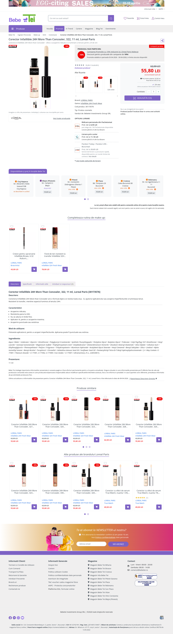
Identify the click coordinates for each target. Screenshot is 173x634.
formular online (67, 589)
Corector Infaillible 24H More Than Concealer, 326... (149, 425)
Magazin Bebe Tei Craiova (100, 572)
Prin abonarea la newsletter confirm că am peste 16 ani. (105, 534)
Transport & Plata (16, 572)
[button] (84, 199)
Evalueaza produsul (82, 68)
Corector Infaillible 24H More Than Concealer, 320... (55, 425)
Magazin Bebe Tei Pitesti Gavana (102, 578)
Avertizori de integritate (58, 578)
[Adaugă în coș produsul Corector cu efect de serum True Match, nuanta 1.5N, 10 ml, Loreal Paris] (127, 507)
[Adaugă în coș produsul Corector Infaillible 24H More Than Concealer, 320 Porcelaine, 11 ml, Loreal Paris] (65, 439)
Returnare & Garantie (18, 575)
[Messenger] (14, 617)
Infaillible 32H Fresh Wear (52, 265)
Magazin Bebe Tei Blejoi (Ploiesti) (103, 599)
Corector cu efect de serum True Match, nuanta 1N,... (149, 491)
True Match (108, 503)
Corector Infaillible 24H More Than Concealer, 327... (24, 425)
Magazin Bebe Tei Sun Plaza (100, 589)
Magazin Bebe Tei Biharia (99, 565)
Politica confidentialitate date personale (64, 575)
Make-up (37, 35)
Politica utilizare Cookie (58, 572)
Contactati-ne (14, 589)
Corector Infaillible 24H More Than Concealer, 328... (117, 425)
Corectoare (53, 35)
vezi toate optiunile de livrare (88, 161)
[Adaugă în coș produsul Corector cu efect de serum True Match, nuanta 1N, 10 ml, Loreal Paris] (159, 507)
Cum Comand (14, 568)
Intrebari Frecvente (17, 578)
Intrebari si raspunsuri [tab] (62, 284)
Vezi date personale (110, 537)
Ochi (44, 35)
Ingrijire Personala (24, 35)
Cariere (51, 568)
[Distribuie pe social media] (162, 41)
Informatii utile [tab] (42, 284)
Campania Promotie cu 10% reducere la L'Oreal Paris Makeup (112, 51)
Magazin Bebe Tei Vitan (99, 592)
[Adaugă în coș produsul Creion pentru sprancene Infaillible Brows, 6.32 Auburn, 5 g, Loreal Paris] (34, 269)
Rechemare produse (17, 585)
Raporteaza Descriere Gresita (143, 378)
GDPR (161, 9)
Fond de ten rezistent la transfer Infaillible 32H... (55, 255)
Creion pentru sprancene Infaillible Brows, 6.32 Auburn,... (24, 256)
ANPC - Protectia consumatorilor (61, 585)
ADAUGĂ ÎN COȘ (142, 98)
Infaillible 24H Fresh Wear (91, 103)
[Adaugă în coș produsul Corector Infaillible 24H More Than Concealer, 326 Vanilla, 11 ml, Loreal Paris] (159, 439)
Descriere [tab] (15, 284)
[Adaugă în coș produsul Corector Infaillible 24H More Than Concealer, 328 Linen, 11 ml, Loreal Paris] (127, 439)
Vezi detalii (92, 156)
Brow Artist (15, 265)
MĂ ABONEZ (118, 544)
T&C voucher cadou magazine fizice (63, 582)
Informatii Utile (150, 9)
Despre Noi (53, 565)
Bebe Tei (12, 35)
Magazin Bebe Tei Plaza (99, 582)
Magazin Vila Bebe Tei (98, 575)
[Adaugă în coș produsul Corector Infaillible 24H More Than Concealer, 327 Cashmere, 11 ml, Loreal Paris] (34, 439)
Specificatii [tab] (27, 284)
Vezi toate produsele (61, 118)
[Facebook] (10, 617)
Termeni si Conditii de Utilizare (21, 565)
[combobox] (78, 18)
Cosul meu (143, 18)
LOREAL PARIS (87, 100)
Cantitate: (141, 91)
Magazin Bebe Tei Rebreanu (101, 585)
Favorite (129, 18)
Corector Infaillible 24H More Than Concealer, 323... (86, 425)
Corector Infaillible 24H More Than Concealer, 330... (55, 491)
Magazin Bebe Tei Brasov (99, 568)
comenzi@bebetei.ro (139, 570)
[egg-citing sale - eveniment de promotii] (86, 3)
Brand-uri (13, 582)
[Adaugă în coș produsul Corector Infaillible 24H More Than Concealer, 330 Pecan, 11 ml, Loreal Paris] (65, 506)
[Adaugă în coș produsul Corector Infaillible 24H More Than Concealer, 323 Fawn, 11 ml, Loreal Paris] (96, 439)
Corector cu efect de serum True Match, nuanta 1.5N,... (117, 491)
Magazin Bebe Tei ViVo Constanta (103, 596)
